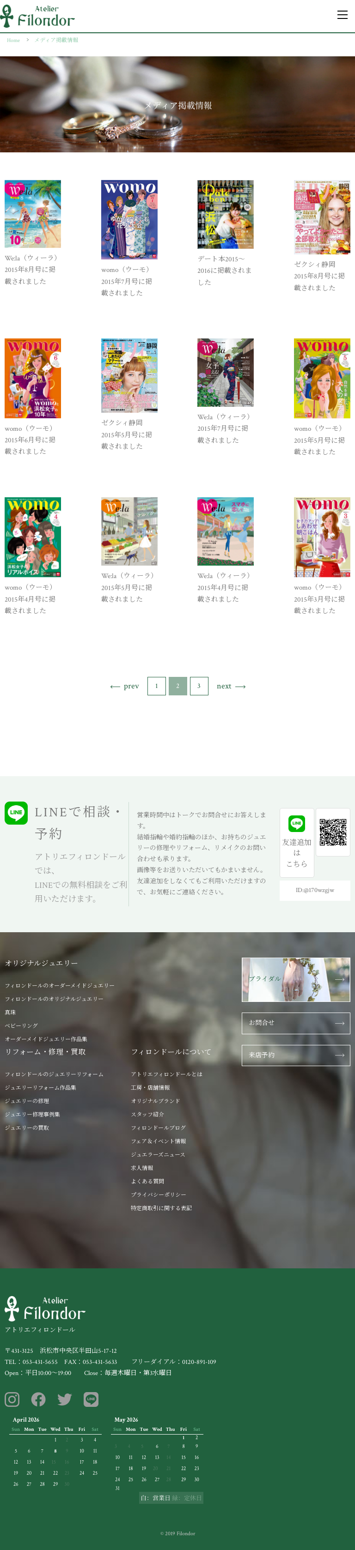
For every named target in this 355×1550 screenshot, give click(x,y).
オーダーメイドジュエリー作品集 (46, 1039)
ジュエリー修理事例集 (32, 1114)
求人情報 (142, 1168)
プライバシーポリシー (158, 1195)
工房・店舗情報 (150, 1088)
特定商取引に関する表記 (161, 1208)
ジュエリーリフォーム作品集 (40, 1088)
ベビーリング (21, 1026)
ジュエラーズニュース (158, 1155)
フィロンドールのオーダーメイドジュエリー (60, 986)
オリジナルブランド (155, 1101)
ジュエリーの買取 (27, 1128)
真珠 (10, 1012)
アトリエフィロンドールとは (166, 1074)
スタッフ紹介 (147, 1114)
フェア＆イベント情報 (158, 1141)
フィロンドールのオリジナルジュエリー (54, 999)
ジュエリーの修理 (27, 1101)
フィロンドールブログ (158, 1128)
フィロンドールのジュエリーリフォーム (54, 1074)
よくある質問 (147, 1181)
